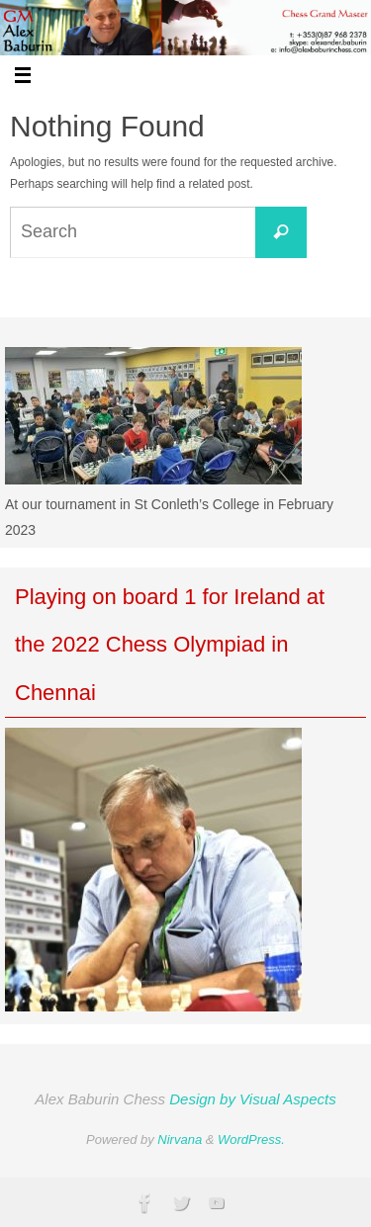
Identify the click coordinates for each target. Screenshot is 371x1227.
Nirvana (179, 1139)
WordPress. (251, 1139)
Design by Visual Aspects (252, 1099)
